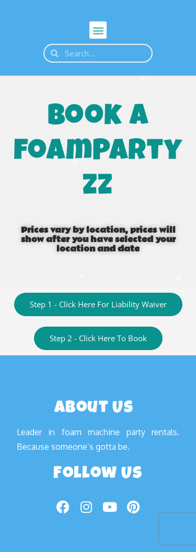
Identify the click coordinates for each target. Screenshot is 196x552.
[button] (98, 30)
